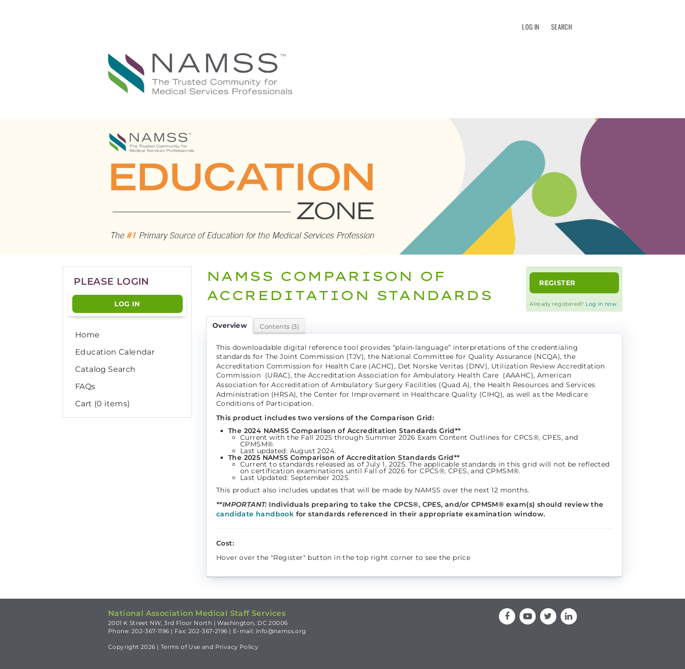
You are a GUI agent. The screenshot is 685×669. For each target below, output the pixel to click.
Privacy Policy (237, 646)
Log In (530, 27)
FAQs (85, 386)
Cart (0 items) (102, 403)
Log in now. (602, 304)
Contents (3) (279, 326)
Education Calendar (115, 352)
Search (561, 27)
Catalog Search (105, 369)
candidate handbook (255, 514)
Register (557, 283)
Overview (229, 325)
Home (87, 334)
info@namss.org (281, 631)
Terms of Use (180, 646)
